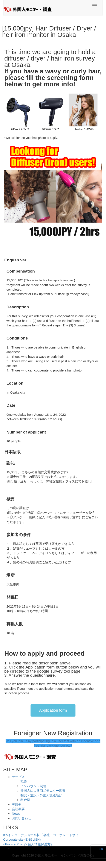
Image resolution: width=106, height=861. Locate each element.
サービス (18, 777)
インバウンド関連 (33, 786)
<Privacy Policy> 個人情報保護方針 (28, 844)
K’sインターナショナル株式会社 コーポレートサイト (42, 835)
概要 (23, 781)
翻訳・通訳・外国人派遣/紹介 (41, 795)
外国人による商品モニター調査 (43, 790)
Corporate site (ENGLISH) (22, 839)
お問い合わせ (21, 818)
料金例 (25, 800)
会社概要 (18, 809)
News (16, 813)
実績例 (17, 804)
